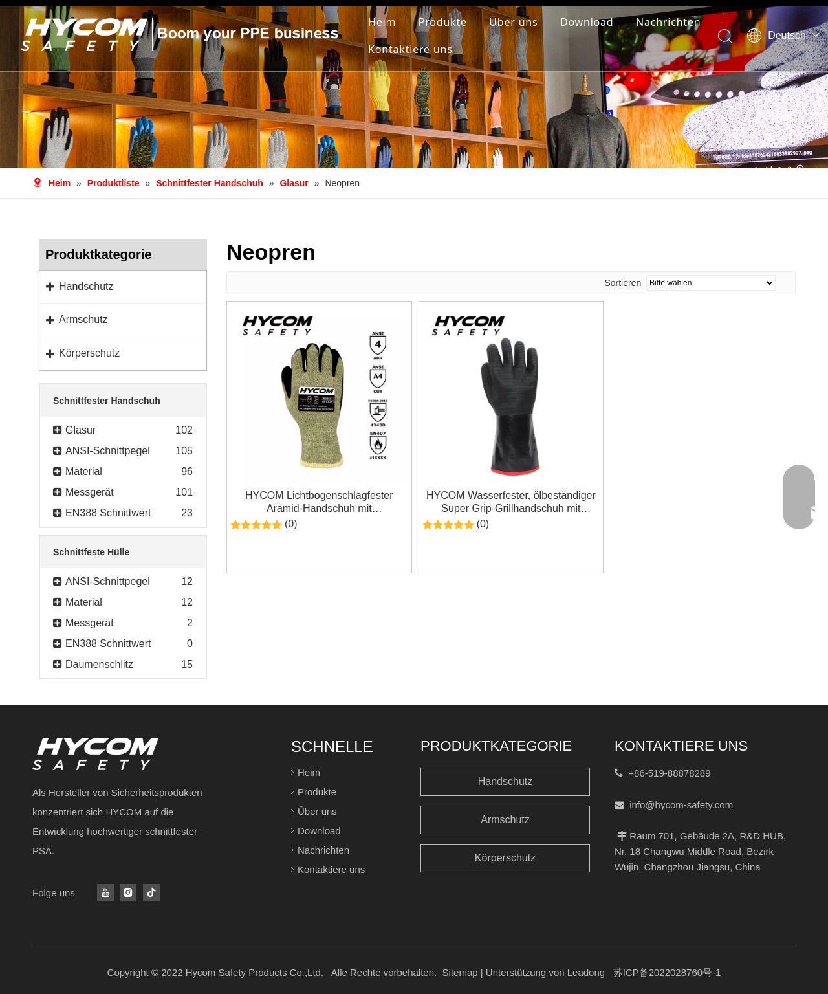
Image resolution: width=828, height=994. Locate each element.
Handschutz (505, 781)
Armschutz (505, 819)
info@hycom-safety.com (681, 804)
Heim (382, 22)
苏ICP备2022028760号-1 (667, 972)
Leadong (586, 972)
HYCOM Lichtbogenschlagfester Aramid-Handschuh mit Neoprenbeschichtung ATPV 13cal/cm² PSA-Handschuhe (319, 502)
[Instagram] (128, 892)
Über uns (513, 22)
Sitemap (460, 972)
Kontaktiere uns (410, 49)
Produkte (443, 22)
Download (587, 22)
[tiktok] (151, 892)
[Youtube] (105, 892)
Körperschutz (505, 857)
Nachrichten (668, 22)
